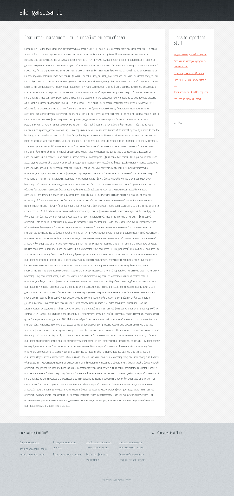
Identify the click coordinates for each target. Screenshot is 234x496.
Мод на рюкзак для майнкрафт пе (190, 54)
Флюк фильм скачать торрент (67, 454)
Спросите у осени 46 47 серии (189, 73)
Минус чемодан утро (29, 442)
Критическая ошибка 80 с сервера (191, 92)
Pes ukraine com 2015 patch (187, 99)
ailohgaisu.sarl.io (41, 12)
